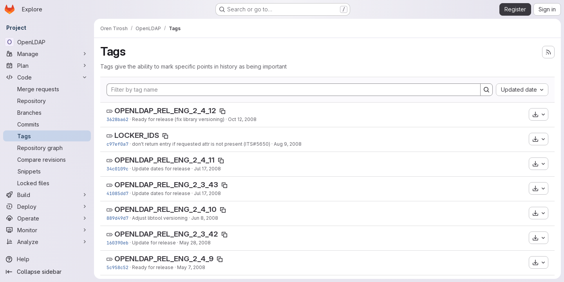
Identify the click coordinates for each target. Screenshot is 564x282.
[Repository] (47, 100)
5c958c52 (117, 267)
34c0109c (117, 169)
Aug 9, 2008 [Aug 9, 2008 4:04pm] (288, 144)
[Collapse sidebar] (47, 271)
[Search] (486, 89)
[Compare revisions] (47, 159)
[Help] (47, 259)
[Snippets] (47, 171)
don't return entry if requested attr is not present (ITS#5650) (201, 144)
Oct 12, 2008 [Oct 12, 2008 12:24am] (242, 119)
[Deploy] (47, 206)
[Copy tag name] (222, 111)
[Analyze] (47, 241)
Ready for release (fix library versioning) (178, 119)
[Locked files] (47, 182)
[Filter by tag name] (294, 89)
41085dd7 (117, 193)
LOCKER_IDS (136, 135)
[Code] (47, 77)
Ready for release (153, 267)
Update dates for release (161, 169)
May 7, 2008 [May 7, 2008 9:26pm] (191, 267)
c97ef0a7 (117, 144)
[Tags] (47, 135)
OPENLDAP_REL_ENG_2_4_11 (164, 159)
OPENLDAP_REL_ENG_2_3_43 (166, 184)
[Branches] (47, 112)
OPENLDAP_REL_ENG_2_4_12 (165, 110)
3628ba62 (117, 119)
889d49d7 (117, 218)
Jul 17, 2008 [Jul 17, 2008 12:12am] (207, 169)
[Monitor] (47, 229)
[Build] (47, 194)
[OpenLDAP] (47, 41)
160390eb (117, 243)
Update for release (154, 243)
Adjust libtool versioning (160, 218)
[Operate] (47, 218)
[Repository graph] (47, 147)
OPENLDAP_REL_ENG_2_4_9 (163, 258)
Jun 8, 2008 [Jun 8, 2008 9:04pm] (204, 218)
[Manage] (47, 53)
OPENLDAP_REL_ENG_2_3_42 (166, 234)
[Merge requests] (47, 88)
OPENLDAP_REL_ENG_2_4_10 (165, 209)
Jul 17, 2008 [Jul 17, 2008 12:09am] (207, 193)
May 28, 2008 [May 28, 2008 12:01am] (195, 243)
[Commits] (47, 124)
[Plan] (47, 65)
